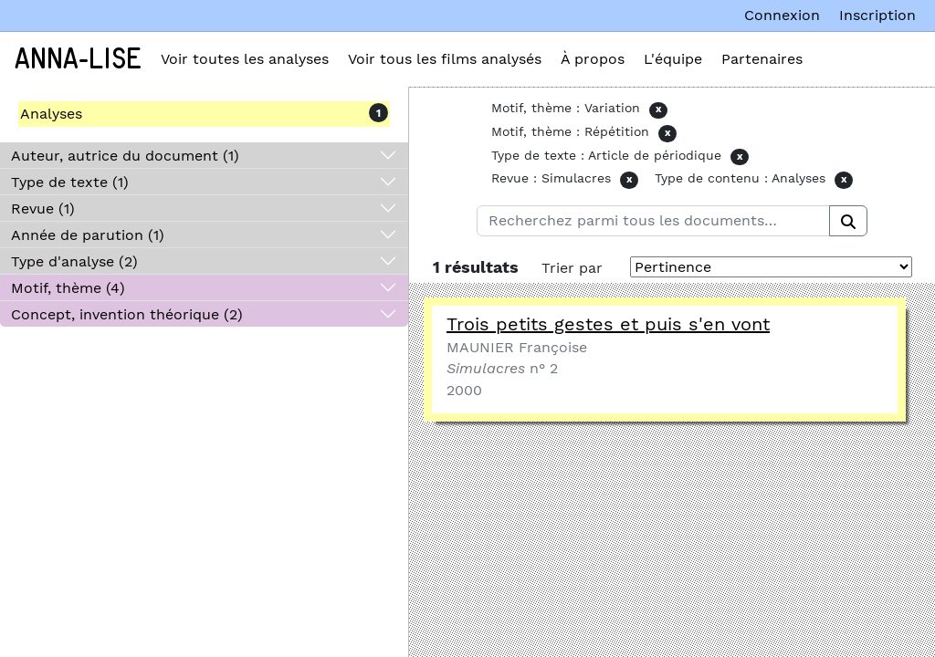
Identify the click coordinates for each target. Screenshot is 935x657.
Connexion (782, 15)
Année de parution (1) (87, 235)
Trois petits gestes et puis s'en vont (608, 324)
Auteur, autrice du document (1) (125, 155)
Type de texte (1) (70, 182)
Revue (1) (43, 208)
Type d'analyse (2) (74, 261)
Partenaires (762, 59)
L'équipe (673, 59)
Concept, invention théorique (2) (127, 314)
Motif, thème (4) (68, 288)
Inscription (877, 15)
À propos (593, 59)
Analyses (51, 113)
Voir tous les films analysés (444, 59)
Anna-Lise (78, 59)
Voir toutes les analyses (245, 59)
